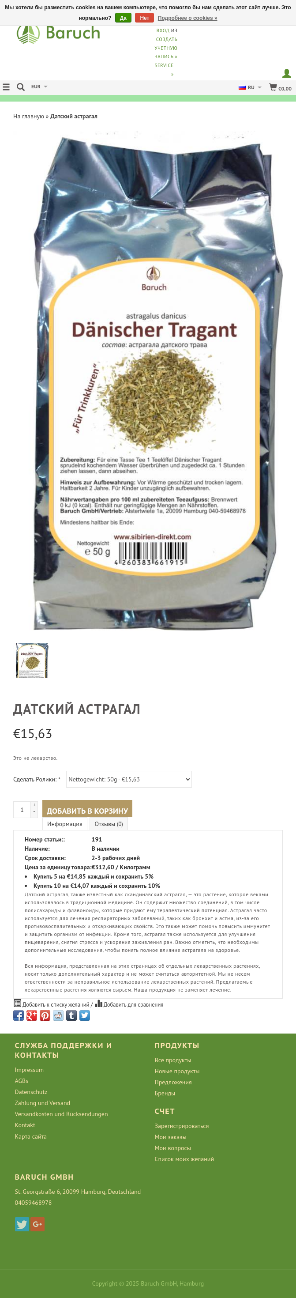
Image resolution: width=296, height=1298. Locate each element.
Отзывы (108, 824)
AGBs (21, 1081)
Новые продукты (177, 1071)
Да (123, 18)
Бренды (165, 1093)
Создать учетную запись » (166, 48)
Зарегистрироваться (182, 1126)
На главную (28, 116)
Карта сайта (31, 1136)
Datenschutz (31, 1092)
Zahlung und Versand (43, 1103)
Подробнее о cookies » (187, 18)
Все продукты (173, 1060)
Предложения (173, 1082)
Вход (163, 30)
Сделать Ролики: (36, 779)
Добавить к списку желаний (52, 1003)
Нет (144, 18)
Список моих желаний (184, 1159)
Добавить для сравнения (129, 1003)
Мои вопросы (173, 1148)
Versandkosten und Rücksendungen (61, 1114)
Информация (64, 824)
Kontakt (25, 1125)
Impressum (29, 1070)
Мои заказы (171, 1137)
